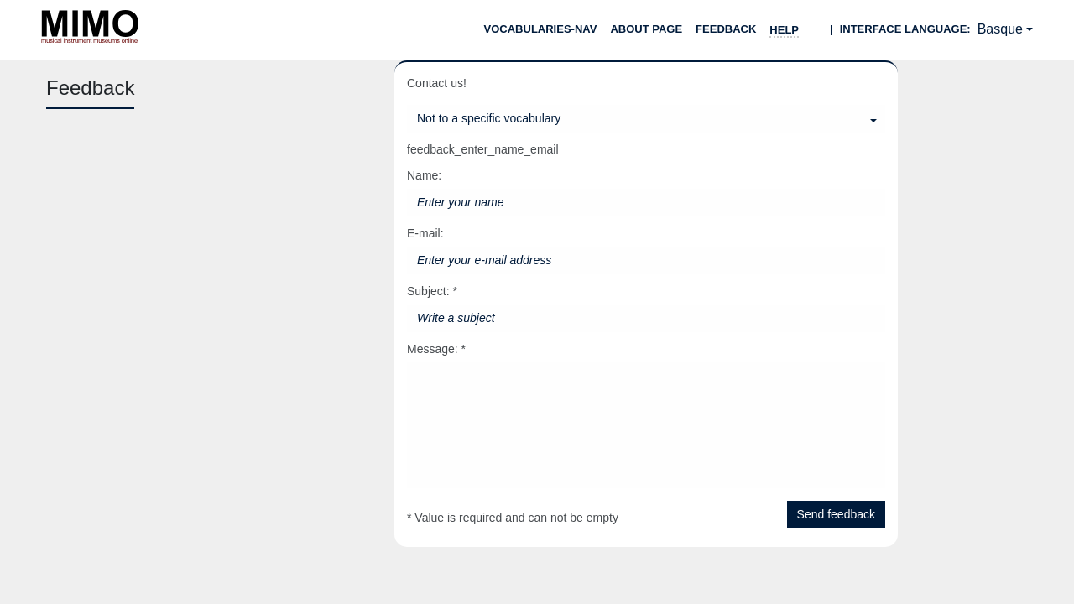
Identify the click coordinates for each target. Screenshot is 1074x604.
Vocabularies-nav (540, 29)
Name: (424, 175)
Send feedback (836, 514)
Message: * (436, 349)
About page (646, 29)
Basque (1000, 29)
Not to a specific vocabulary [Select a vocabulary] (488, 118)
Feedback (726, 29)
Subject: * (432, 291)
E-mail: (425, 233)
